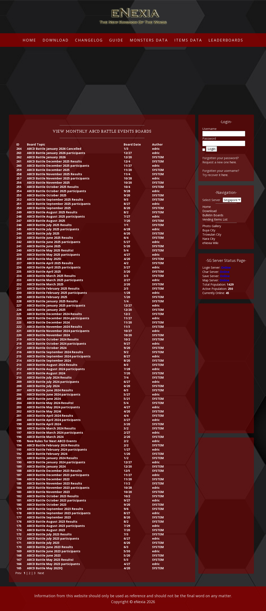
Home (29, 40)
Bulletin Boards (212, 215)
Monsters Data (149, 40)
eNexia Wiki (210, 243)
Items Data (188, 40)
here (233, 162)
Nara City (208, 239)
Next (41, 573)
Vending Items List (215, 219)
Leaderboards (226, 40)
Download (56, 40)
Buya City (208, 230)
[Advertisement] (133, 80)
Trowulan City (211, 234)
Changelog (89, 40)
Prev (18, 573)
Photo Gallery (211, 226)
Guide (116, 40)
